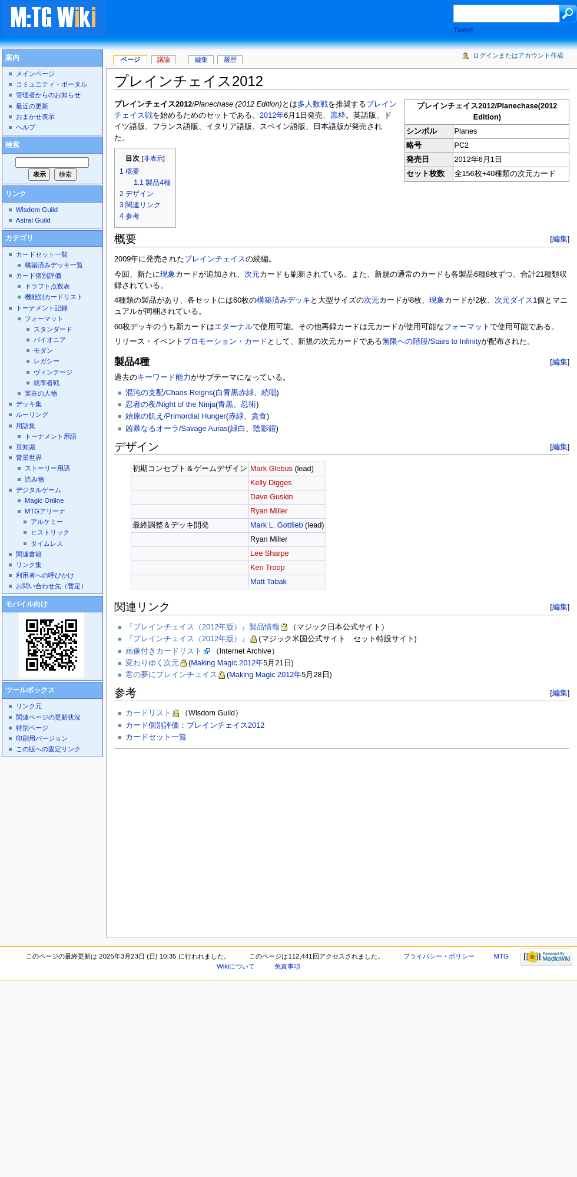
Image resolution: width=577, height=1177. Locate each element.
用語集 (25, 425)
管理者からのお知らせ (48, 94)
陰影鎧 (264, 429)
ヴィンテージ (53, 372)
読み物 (34, 479)
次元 (252, 274)
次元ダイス (514, 300)
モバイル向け (26, 604)
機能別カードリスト (54, 296)
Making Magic (214, 663)
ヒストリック (50, 532)
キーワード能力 (164, 377)
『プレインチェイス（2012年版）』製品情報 (202, 627)
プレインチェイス (215, 259)
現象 (167, 274)
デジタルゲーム (38, 489)
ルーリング (32, 414)
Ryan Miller (268, 511)
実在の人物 (41, 393)
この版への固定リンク (48, 748)
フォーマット (467, 327)
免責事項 (287, 966)
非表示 (153, 158)
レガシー (46, 360)
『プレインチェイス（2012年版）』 (187, 639)
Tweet (463, 30)
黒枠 (338, 115)
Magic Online (44, 500)
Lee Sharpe (269, 553)
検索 (12, 144)
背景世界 (29, 457)
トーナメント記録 (42, 307)
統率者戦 (46, 382)
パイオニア (50, 339)
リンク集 (29, 564)
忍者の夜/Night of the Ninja (170, 404)
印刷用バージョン (42, 738)
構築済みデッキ (283, 300)
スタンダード (53, 329)
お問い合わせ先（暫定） (51, 585)
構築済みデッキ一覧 (54, 264)
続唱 (269, 393)
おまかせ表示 (35, 116)
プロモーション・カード (225, 341)
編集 (560, 238)
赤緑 (236, 416)
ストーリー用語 (47, 468)
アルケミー (47, 521)
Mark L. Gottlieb (276, 525)
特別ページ (32, 727)
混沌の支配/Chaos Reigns (169, 393)
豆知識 (25, 446)
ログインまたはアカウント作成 (518, 55)
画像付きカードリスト (163, 651)
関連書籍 (29, 554)
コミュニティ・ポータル (51, 84)
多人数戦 (312, 104)
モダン (43, 350)
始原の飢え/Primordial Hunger (175, 416)
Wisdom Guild (37, 209)
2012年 (272, 115)
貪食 (259, 416)
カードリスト (148, 713)
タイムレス (47, 543)
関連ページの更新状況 (48, 717)
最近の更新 (32, 106)
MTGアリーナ (45, 511)
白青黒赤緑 (234, 393)
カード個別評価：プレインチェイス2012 (194, 725)
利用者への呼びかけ (45, 575)
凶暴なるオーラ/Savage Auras (176, 429)
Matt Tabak (268, 582)
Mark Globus (271, 469)
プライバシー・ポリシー (439, 956)
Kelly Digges (271, 483)
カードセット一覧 (156, 737)
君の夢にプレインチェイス (171, 675)
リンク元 (29, 705)
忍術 (248, 404)
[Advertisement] (225, 839)
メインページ (35, 73)
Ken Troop (267, 567)
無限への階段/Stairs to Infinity (431, 341)
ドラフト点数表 (47, 286)
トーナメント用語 (51, 436)
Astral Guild (33, 220)
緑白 (238, 429)
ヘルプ (25, 127)
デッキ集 (29, 403)
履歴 (230, 59)
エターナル (233, 327)
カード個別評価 (38, 275)
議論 (163, 59)
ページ (130, 59)
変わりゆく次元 (152, 663)
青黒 (225, 404)
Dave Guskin (271, 497)
